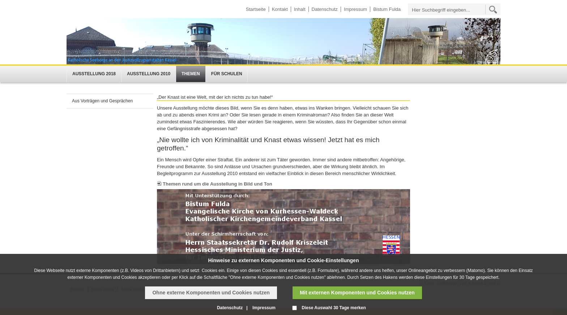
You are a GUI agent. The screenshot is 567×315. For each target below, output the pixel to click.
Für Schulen (226, 73)
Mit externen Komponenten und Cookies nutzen (357, 292)
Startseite (256, 9)
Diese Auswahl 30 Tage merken (334, 307)
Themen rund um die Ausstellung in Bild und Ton (217, 184)
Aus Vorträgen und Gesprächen (102, 100)
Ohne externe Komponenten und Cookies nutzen (210, 292)
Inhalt (300, 9)
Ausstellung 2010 (148, 73)
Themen (191, 73)
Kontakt (280, 9)
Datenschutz (325, 9)
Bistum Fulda (387, 9)
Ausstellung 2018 (94, 73)
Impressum (355, 9)
